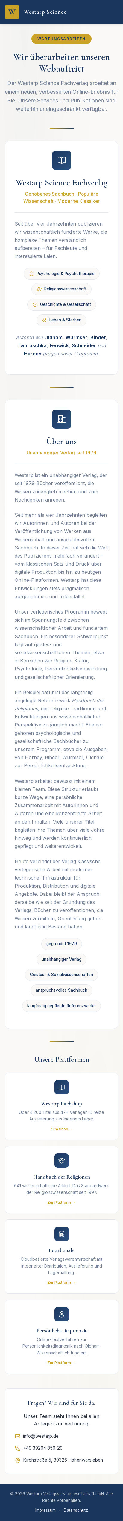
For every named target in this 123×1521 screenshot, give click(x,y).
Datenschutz (76, 1510)
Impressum (45, 1510)
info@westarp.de (37, 1436)
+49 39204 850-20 (39, 1448)
